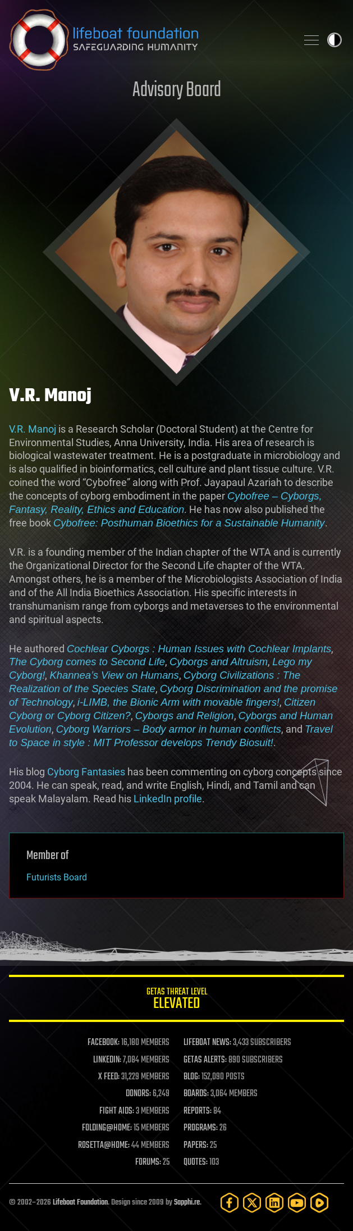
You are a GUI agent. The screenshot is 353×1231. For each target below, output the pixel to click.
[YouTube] (297, 1202)
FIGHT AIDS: (116, 1111)
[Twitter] (252, 1202)
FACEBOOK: (104, 1042)
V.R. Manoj (32, 429)
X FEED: (109, 1077)
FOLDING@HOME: (107, 1128)
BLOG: (192, 1077)
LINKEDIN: (107, 1060)
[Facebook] (230, 1202)
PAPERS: (196, 1145)
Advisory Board (176, 91)
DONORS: (138, 1094)
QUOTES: (196, 1162)
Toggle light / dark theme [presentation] (334, 40)
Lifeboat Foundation (80, 1202)
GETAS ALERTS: (205, 1060)
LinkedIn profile (168, 799)
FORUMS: (148, 1162)
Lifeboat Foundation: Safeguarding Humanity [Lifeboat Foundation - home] (148, 40)
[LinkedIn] (274, 1202)
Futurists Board (56, 877)
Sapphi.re (187, 1202)
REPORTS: (198, 1111)
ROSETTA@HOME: (104, 1145)
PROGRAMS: (201, 1128)
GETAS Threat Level (176, 1000)
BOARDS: (196, 1094)
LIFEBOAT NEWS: (207, 1042)
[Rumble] (319, 1202)
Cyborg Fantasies (86, 772)
